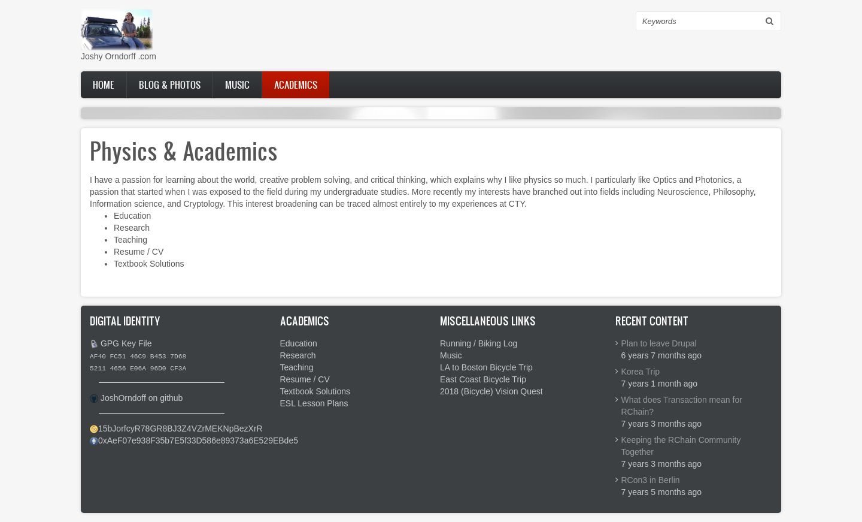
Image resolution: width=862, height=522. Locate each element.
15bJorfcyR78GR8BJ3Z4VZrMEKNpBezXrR (180, 428)
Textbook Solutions (149, 263)
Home (103, 84)
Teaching (130, 240)
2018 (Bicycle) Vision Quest (491, 391)
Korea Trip (640, 371)
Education (132, 216)
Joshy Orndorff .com (118, 56)
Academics (295, 84)
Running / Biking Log (478, 343)
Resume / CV (138, 252)
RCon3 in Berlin (650, 480)
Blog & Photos (170, 84)
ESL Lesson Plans (314, 403)
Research (132, 228)
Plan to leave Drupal (659, 343)
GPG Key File (126, 343)
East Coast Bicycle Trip (483, 379)
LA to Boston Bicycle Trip (486, 367)
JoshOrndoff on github (142, 398)
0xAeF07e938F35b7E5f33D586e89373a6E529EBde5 (198, 440)
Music (237, 84)
